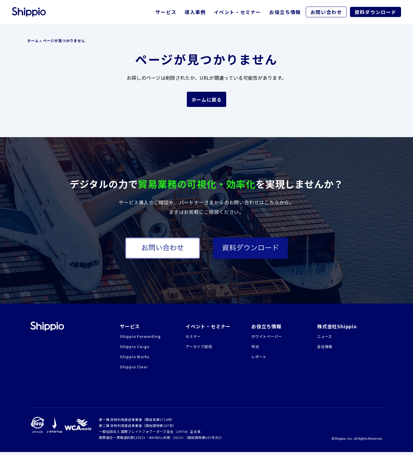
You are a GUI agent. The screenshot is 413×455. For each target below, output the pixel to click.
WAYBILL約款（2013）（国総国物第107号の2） (186, 440)
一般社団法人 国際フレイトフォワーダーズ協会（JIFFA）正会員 (150, 434)
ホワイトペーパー (266, 339)
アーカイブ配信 (199, 349)
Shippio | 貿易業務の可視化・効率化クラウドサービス (47, 329)
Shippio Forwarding (140, 339)
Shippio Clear (134, 369)
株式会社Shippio (337, 329)
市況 (255, 349)
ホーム (33, 40)
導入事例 (195, 12)
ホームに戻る (207, 99)
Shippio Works (134, 359)
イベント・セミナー (237, 12)
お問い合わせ (326, 12)
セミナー (193, 339)
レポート (259, 359)
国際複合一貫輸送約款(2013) (122, 440)
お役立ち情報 (285, 12)
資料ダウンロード (375, 12)
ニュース (324, 339)
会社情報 (324, 349)
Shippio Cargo (134, 349)
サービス (165, 12)
